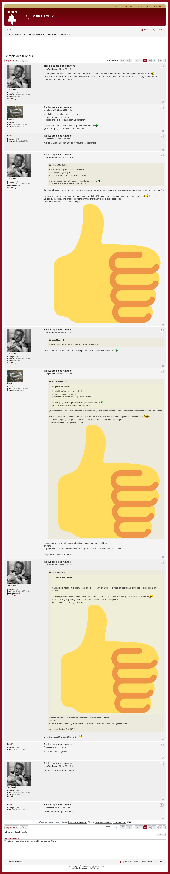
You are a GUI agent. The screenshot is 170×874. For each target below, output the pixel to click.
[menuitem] (9, 30)
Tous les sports (64, 34)
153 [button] (141, 61)
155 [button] (149, 61)
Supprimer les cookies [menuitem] (129, 862)
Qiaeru (96, 868)
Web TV (128, 6)
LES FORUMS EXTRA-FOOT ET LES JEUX (40, 34)
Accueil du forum (15, 862)
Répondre (10, 60)
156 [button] (154, 61)
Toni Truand (11, 89)
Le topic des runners (18, 56)
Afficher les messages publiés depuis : (63, 822)
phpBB (77, 866)
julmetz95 (10, 119)
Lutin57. (10, 136)
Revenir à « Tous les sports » (17, 832)
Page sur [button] (122, 60)
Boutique (158, 6)
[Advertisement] (85, 45)
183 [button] (160, 61)
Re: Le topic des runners (59, 65)
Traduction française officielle (81, 868)
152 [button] (136, 61)
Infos (117, 6)
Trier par (100, 822)
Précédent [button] (127, 60)
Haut (163, 102)
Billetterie (143, 6)
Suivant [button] (164, 60)
